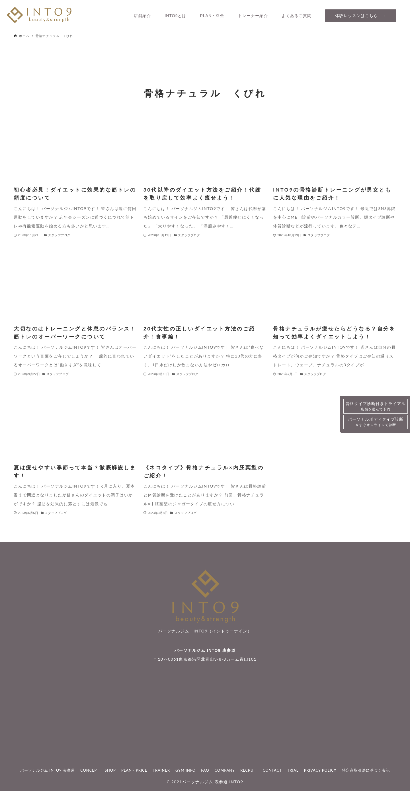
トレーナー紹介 (253, 15)
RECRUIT (248, 770)
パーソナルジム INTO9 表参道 (205, 650)
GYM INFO (185, 770)
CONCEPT (89, 770)
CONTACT (272, 770)
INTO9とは (175, 15)
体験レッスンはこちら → (360, 15)
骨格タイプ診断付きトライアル (375, 406)
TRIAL (293, 770)
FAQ (205, 770)
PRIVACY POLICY (320, 770)
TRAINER (161, 770)
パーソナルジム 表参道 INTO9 (212, 781)
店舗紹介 (142, 15)
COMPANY (225, 770)
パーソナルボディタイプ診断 (375, 422)
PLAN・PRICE (134, 770)
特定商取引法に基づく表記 (366, 770)
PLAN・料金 (212, 15)
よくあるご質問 (296, 15)
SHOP (110, 770)
